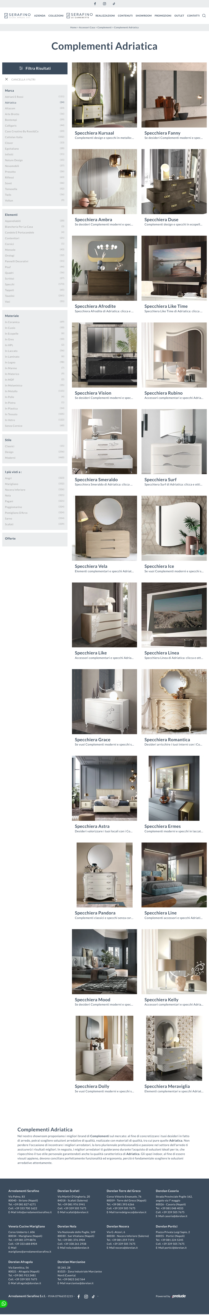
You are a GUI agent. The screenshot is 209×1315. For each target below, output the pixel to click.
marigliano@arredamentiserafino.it (30, 1251)
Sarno (8, 518)
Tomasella (11, 188)
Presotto (10, 171)
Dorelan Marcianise (72, 1262)
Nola (8, 495)
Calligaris (11, 125)
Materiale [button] (12, 315)
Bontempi (11, 119)
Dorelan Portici (166, 1227)
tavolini (10, 295)
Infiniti (9, 154)
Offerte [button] (10, 538)
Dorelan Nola (67, 1227)
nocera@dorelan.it (126, 1248)
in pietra (10, 402)
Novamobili (12, 165)
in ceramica (12, 321)
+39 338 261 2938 (75, 1244)
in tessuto (11, 414)
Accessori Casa (87, 27)
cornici (9, 243)
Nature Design (14, 160)
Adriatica (10, 102)
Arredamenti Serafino (24, 1191)
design (9, 451)
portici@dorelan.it (175, 1248)
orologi (9, 255)
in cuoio (10, 327)
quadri (9, 272)
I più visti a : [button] (13, 472)
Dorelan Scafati (69, 1191)
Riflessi (9, 177)
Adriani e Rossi (14, 96)
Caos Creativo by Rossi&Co (21, 131)
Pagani (9, 501)
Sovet (8, 183)
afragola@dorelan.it (29, 1283)
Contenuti (125, 15)
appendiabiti (13, 220)
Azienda (40, 15)
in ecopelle (11, 333)
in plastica (11, 408)
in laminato (12, 356)
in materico (12, 373)
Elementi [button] (11, 214)
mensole (10, 249)
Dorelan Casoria (167, 1191)
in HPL (9, 344)
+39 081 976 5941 (74, 1204)
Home (73, 27)
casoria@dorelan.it (175, 1216)
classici (9, 446)
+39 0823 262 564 (74, 1279)
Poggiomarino (13, 506)
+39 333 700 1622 (26, 1208)
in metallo (11, 391)
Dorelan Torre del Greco (124, 1191)
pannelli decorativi (16, 261)
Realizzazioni (105, 15)
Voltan (9, 200)
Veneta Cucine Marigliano (27, 1227)
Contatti (193, 15)
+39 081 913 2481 (25, 1275)
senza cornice (13, 425)
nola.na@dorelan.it (77, 1248)
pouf (8, 266)
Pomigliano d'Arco (16, 512)
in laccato (11, 350)
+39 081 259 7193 (123, 1240)
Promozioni (163, 15)
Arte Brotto (12, 113)
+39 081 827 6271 (25, 1204)
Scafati (9, 524)
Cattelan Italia (13, 136)
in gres (9, 339)
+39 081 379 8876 (25, 1240)
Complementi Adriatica (126, 27)
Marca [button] (9, 90)
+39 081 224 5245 (171, 1240)
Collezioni (56, 15)
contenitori (12, 238)
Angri (8, 478)
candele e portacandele (19, 232)
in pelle (9, 396)
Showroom (144, 15)
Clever (9, 142)
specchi (9, 284)
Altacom (10, 108)
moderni (10, 457)
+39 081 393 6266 (123, 1204)
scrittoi (9, 278)
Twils (8, 194)
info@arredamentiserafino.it (34, 1212)
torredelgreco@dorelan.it (130, 1212)
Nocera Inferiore (15, 489)
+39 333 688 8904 (26, 1244)
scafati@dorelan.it (77, 1212)
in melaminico (13, 385)
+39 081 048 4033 (171, 1208)
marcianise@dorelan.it (80, 1283)
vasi (7, 301)
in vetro (10, 419)
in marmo (11, 368)
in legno (10, 362)
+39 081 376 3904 (74, 1240)
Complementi (104, 27)
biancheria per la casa (19, 226)
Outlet (179, 15)
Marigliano (11, 483)
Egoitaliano (12, 148)
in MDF (9, 379)
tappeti (9, 289)
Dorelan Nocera (118, 1227)
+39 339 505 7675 (75, 1208)
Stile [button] (8, 440)
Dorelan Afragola (21, 1262)
